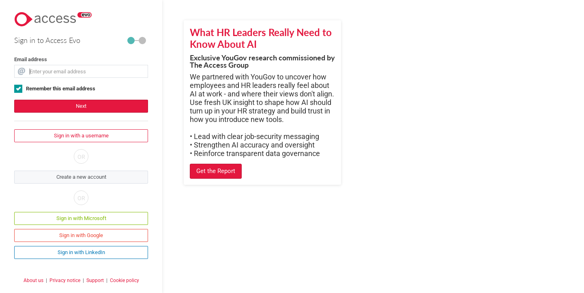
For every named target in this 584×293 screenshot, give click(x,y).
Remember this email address (60, 89)
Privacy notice (64, 280)
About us (33, 280)
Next (81, 106)
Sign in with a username (81, 136)
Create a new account (81, 177)
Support (95, 280)
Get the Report (215, 171)
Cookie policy (124, 280)
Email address (30, 59)
